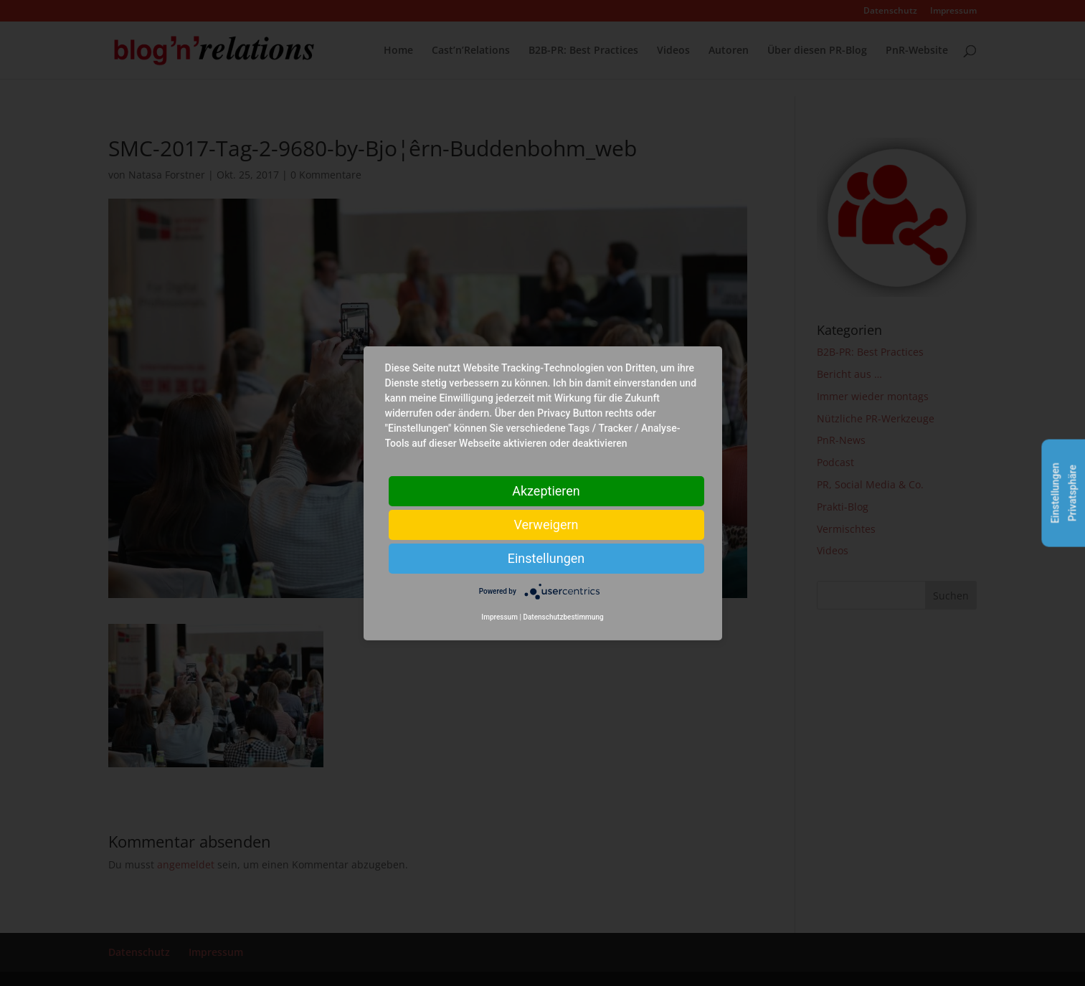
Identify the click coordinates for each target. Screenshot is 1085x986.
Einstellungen (546, 557)
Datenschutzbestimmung (563, 617)
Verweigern (545, 523)
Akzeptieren (546, 490)
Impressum (499, 617)
